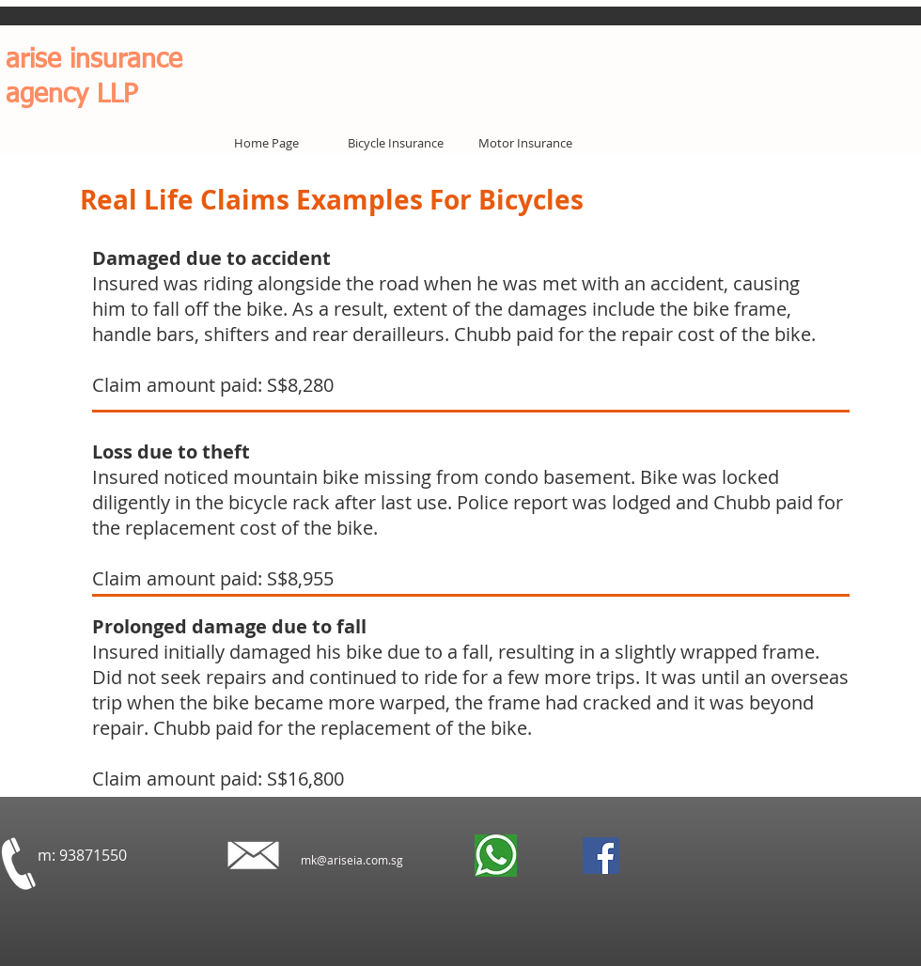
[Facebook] (601, 855)
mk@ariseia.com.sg (352, 859)
